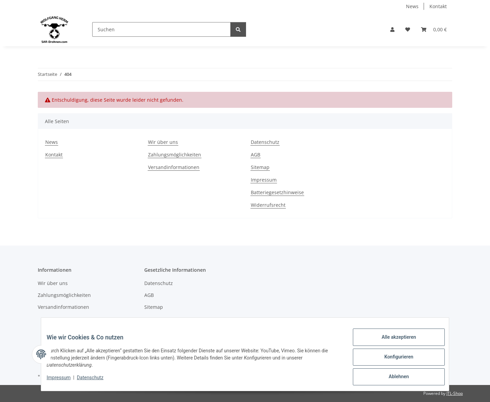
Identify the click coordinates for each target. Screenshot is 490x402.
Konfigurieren (393, 360)
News (412, 6)
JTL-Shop (454, 393)
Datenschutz (95, 381)
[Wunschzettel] (407, 29)
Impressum (64, 381)
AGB (255, 154)
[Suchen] (161, 29)
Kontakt (438, 6)
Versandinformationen (173, 167)
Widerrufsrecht (268, 205)
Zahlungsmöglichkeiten (174, 154)
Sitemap (260, 167)
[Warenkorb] (433, 29)
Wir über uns (163, 142)
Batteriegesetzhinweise (277, 192)
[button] (392, 29)
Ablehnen (393, 378)
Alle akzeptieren (393, 342)
